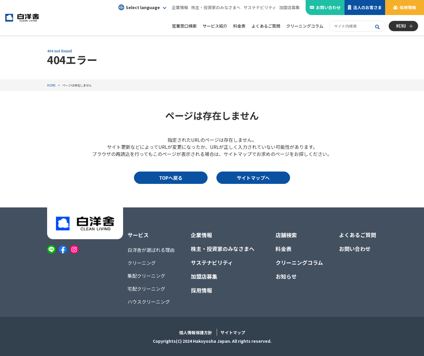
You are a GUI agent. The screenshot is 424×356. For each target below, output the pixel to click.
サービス (138, 235)
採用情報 (408, 7)
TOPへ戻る (171, 177)
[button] (142, 7)
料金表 (284, 248)
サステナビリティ (260, 7)
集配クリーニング (146, 275)
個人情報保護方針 (195, 332)
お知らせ (286, 276)
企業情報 (180, 7)
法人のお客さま (367, 7)
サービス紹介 (215, 26)
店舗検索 (286, 235)
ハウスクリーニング (148, 301)
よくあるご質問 (357, 235)
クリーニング (141, 262)
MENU (401, 26)
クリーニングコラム (299, 262)
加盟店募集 (289, 7)
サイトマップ (233, 332)
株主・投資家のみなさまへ (216, 7)
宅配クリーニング (146, 288)
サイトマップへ (253, 177)
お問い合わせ (328, 7)
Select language (139, 7)
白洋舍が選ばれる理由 (151, 249)
